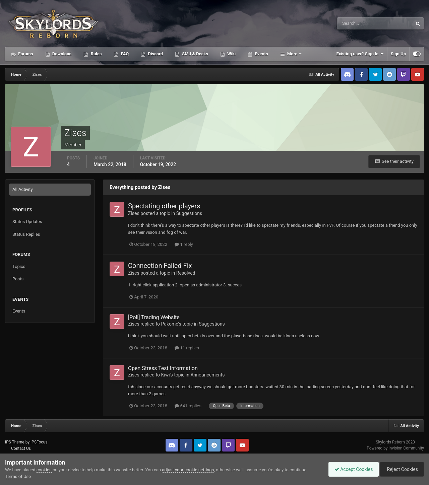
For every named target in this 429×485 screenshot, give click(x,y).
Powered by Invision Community (395, 448)
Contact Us (21, 448)
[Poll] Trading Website (154, 317)
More (292, 53)
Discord (155, 53)
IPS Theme (14, 442)
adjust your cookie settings (188, 469)
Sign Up (398, 53)
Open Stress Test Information (163, 368)
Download (61, 53)
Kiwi (165, 374)
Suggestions (189, 213)
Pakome (169, 324)
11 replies (187, 347)
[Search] (354, 23)
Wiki (231, 53)
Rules (95, 53)
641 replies (188, 405)
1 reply (184, 244)
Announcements (207, 374)
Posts (17, 278)
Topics (18, 266)
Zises (133, 213)
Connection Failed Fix (160, 266)
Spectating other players (164, 206)
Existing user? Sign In (360, 54)
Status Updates (27, 221)
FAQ (124, 53)
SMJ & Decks (194, 53)
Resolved (185, 273)
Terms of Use (18, 476)
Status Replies (26, 234)
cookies (44, 469)
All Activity (22, 189)
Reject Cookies (401, 469)
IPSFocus (38, 442)
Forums (25, 53)
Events (261, 53)
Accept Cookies (350, 469)
